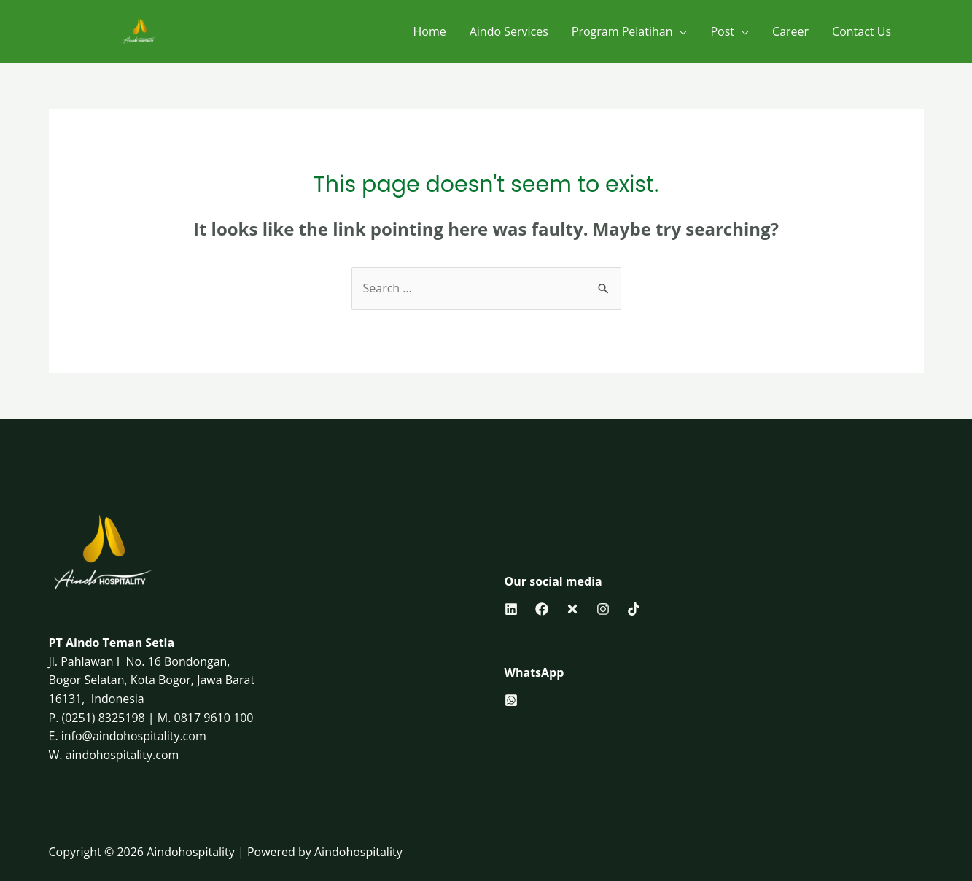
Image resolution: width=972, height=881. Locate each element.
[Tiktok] (633, 609)
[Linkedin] (511, 609)
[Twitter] (572, 609)
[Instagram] (603, 609)
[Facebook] (541, 609)
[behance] (511, 700)
